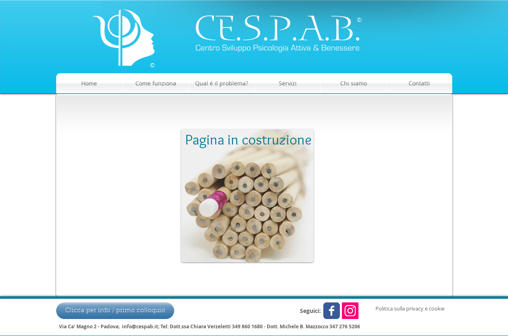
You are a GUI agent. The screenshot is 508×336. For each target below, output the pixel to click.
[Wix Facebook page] (331, 310)
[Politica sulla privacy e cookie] (410, 308)
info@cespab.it (140, 326)
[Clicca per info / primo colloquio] (115, 310)
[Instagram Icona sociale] (350, 310)
